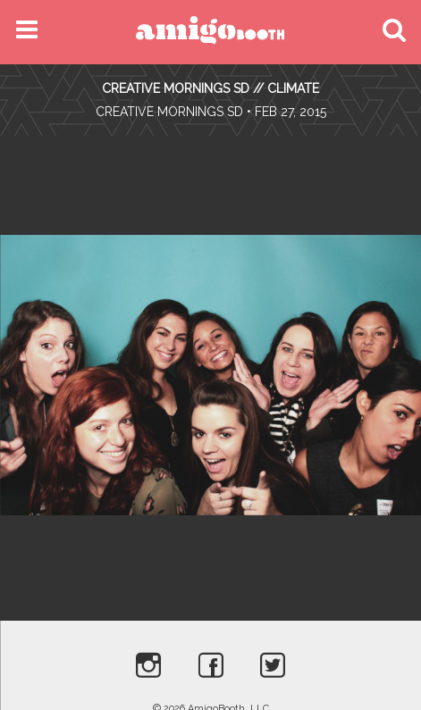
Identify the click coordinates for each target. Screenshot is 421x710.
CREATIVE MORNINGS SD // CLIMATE (210, 88)
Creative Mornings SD (169, 111)
